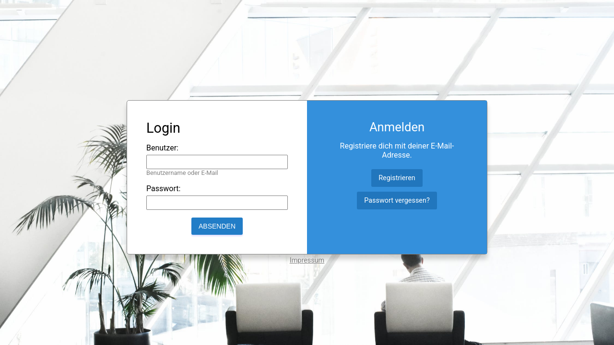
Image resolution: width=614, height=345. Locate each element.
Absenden (217, 226)
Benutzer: (162, 147)
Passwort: (163, 188)
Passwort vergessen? (396, 200)
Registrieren (396, 178)
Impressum (307, 260)
